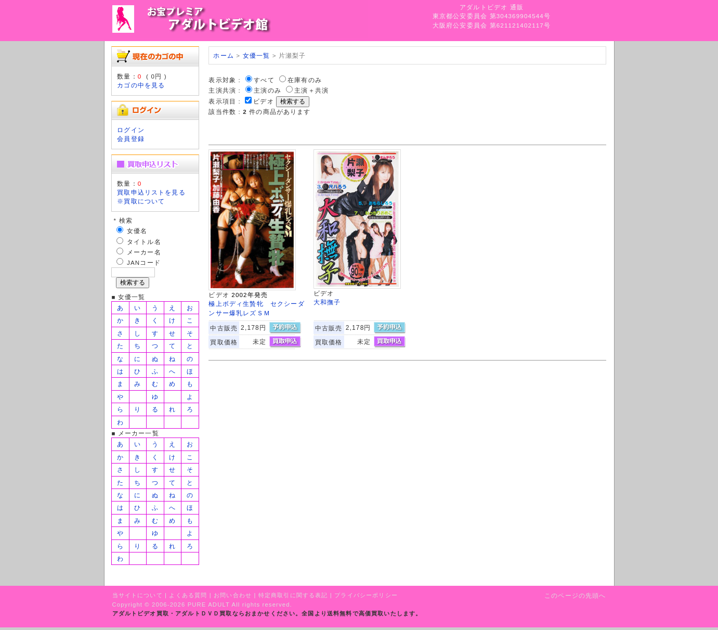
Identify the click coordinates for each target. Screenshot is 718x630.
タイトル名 (144, 241)
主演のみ (267, 90)
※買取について (141, 201)
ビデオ (263, 101)
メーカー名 (144, 252)
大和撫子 (327, 302)
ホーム (223, 55)
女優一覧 (256, 55)
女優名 (137, 230)
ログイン (131, 129)
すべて (264, 79)
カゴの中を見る (141, 85)
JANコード (144, 262)
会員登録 (131, 138)
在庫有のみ (305, 79)
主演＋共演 (311, 90)
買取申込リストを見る (151, 192)
